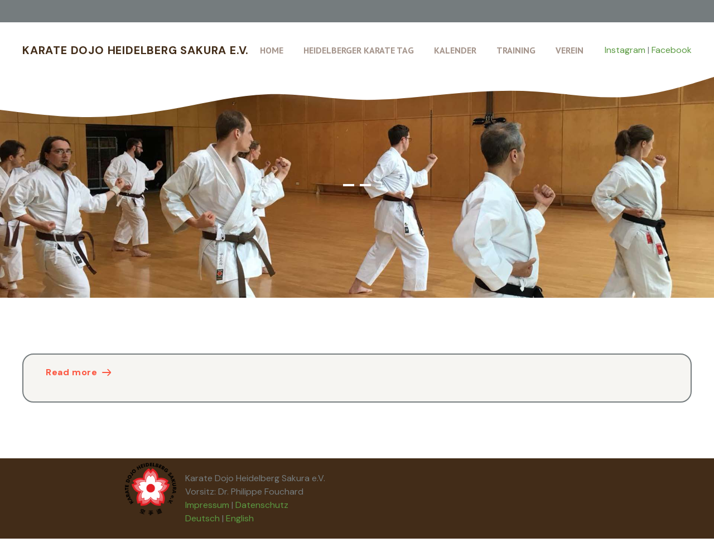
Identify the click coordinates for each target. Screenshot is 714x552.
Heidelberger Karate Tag (358, 50)
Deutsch (202, 518)
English (240, 518)
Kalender (455, 50)
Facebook (672, 50)
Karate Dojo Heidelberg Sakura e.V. (135, 50)
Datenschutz (261, 505)
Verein (569, 50)
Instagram (625, 50)
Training (516, 50)
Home (271, 50)
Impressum (207, 505)
